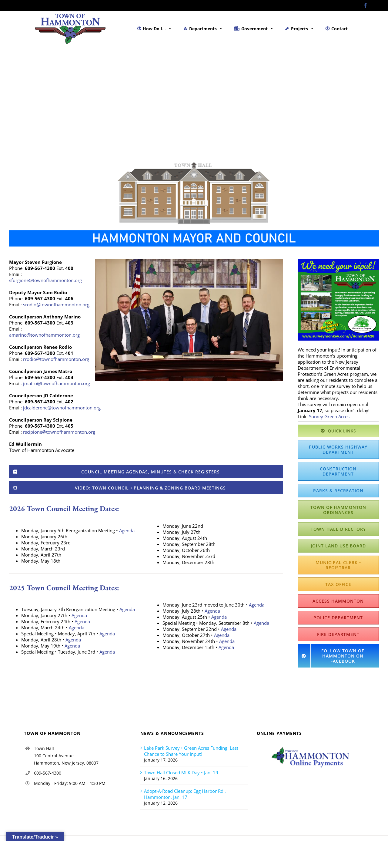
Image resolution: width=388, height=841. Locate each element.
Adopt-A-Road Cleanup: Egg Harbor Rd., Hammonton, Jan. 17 (185, 794)
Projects (302, 28)
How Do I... (157, 28)
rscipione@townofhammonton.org (59, 432)
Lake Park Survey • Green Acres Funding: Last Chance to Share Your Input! (191, 751)
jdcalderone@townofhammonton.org (62, 408)
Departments (206, 28)
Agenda (127, 530)
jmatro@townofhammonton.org (56, 383)
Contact (339, 29)
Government (257, 28)
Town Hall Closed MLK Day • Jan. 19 (181, 772)
